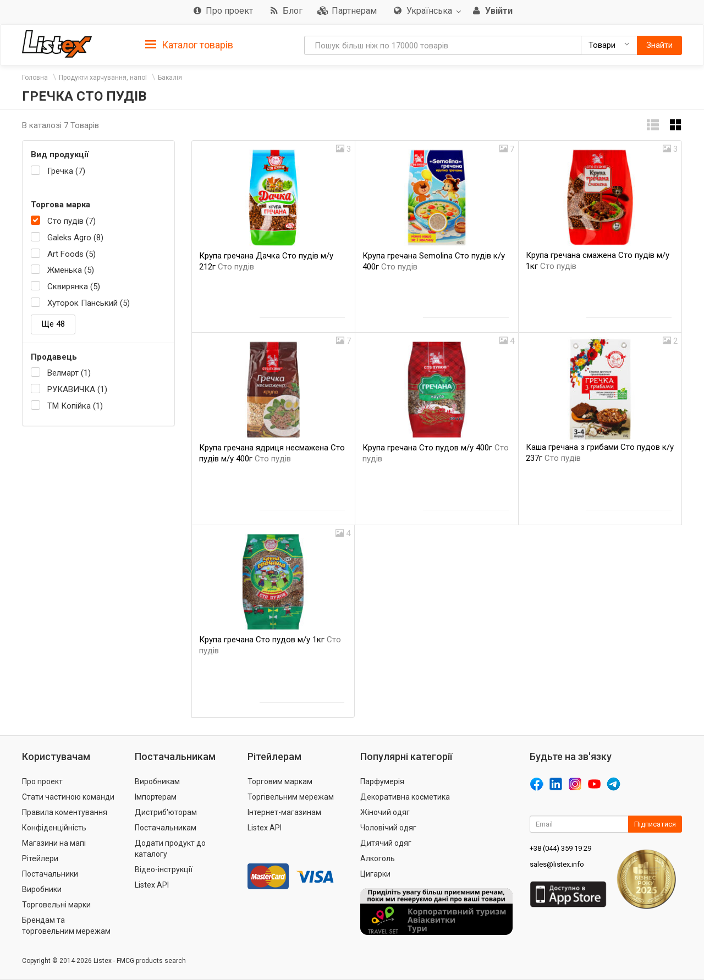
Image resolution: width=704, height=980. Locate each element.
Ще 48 (53, 324)
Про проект (42, 781)
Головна (35, 77)
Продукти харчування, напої (103, 77)
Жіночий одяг (385, 812)
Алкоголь (377, 858)
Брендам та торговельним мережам (66, 925)
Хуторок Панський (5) (88, 303)
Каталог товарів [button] (189, 45)
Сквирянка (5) (73, 286)
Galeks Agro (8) (75, 238)
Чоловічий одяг (388, 827)
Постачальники (50, 873)
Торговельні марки (56, 904)
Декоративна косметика (405, 796)
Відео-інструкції (164, 869)
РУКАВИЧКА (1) (77, 389)
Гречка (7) (66, 171)
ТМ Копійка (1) (75, 406)
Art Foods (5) (71, 254)
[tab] (189, 44)
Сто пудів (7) (71, 221)
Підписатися (655, 824)
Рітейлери (40, 858)
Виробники (42, 889)
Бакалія (170, 77)
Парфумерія (382, 781)
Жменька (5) (70, 270)
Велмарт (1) (69, 373)
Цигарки (375, 873)
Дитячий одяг (385, 843)
